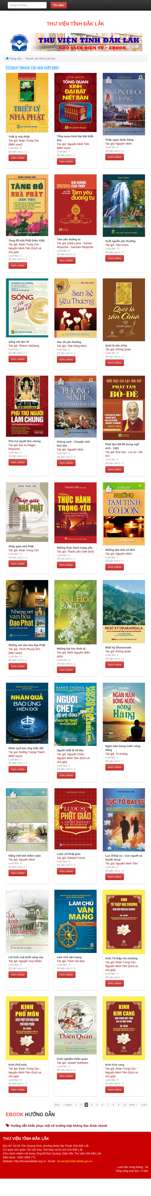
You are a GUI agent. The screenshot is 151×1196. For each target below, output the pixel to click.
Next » (133, 1104)
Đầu (57, 1104)
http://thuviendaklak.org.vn (30, 1161)
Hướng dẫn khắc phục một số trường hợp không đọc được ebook (56, 1125)
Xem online (18, 157)
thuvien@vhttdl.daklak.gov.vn (74, 1161)
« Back (67, 1104)
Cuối (144, 1104)
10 (124, 1104)
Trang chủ (13, 58)
